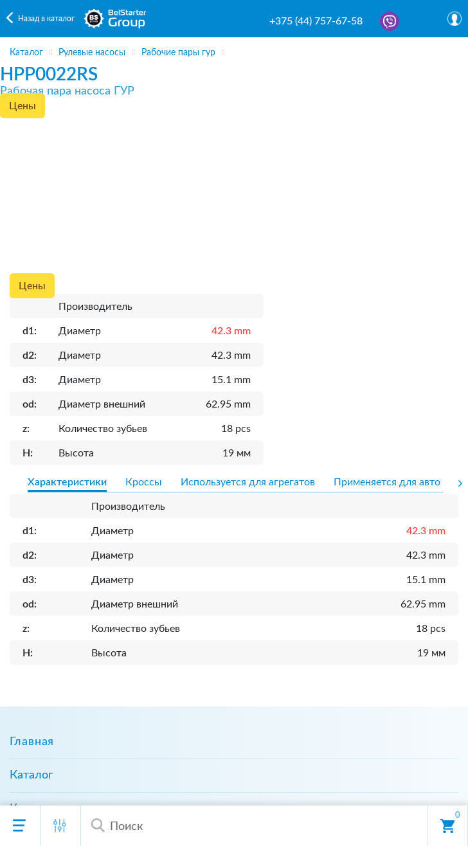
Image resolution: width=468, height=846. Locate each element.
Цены (22, 106)
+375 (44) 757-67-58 (316, 21)
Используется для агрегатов (248, 482)
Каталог (31, 775)
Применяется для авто (387, 482)
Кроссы (143, 482)
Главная (32, 742)
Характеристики (67, 482)
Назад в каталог (46, 18)
